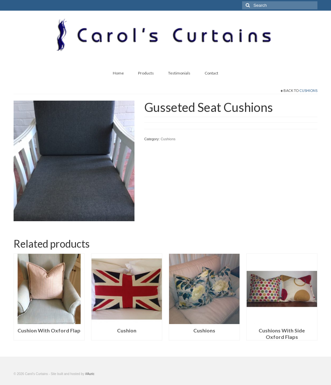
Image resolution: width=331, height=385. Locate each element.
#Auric (89, 374)
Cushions (308, 90)
